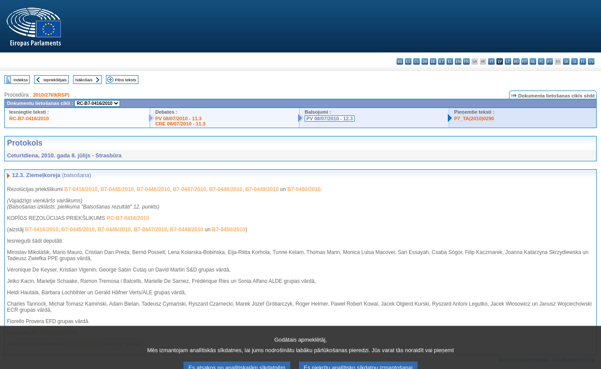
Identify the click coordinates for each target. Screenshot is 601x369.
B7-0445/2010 (117, 189)
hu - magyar (516, 61)
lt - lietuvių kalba (508, 61)
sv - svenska (591, 61)
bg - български (400, 61)
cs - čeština (416, 61)
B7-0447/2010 (189, 189)
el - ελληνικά (449, 61)
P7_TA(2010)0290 (474, 118)
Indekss (21, 79)
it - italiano (491, 61)
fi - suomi (583, 61)
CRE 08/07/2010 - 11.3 (180, 123)
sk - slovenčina (566, 61)
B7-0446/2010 (153, 189)
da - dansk (425, 61)
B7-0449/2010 (261, 189)
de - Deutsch (433, 61)
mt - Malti (524, 61)
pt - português (549, 61)
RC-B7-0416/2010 (29, 118)
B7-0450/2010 (303, 189)
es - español (408, 61)
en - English (458, 61)
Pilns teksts (126, 79)
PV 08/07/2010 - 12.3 (329, 118)
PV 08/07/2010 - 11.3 (178, 118)
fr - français (466, 61)
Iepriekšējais (55, 79)
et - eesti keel (441, 61)
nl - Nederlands (533, 61)
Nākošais (83, 79)
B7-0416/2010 (81, 189)
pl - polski (541, 61)
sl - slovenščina (574, 61)
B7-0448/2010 (226, 189)
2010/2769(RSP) (51, 94)
